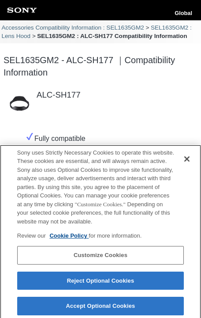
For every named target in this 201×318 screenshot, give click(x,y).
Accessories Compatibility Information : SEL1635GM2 (72, 27)
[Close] (187, 162)
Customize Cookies (100, 258)
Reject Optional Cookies (100, 284)
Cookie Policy (69, 239)
